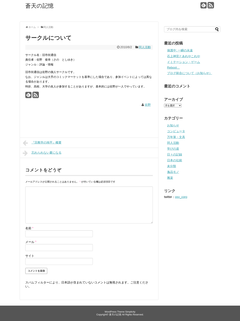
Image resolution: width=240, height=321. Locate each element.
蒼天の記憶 (39, 6)
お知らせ (173, 125)
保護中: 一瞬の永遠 (180, 50)
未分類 (171, 166)
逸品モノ (173, 172)
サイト (29, 255)
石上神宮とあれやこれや (183, 56)
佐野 (148, 104)
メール (30, 242)
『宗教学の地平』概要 (42, 143)
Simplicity (130, 311)
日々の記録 (174, 154)
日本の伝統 (174, 160)
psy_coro (181, 196)
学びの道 (173, 148)
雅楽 (170, 177)
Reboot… (173, 67)
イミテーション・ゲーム (183, 62)
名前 (29, 228)
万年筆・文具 (176, 137)
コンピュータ (176, 131)
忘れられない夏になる (42, 153)
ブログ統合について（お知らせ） (189, 73)
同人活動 (145, 47)
